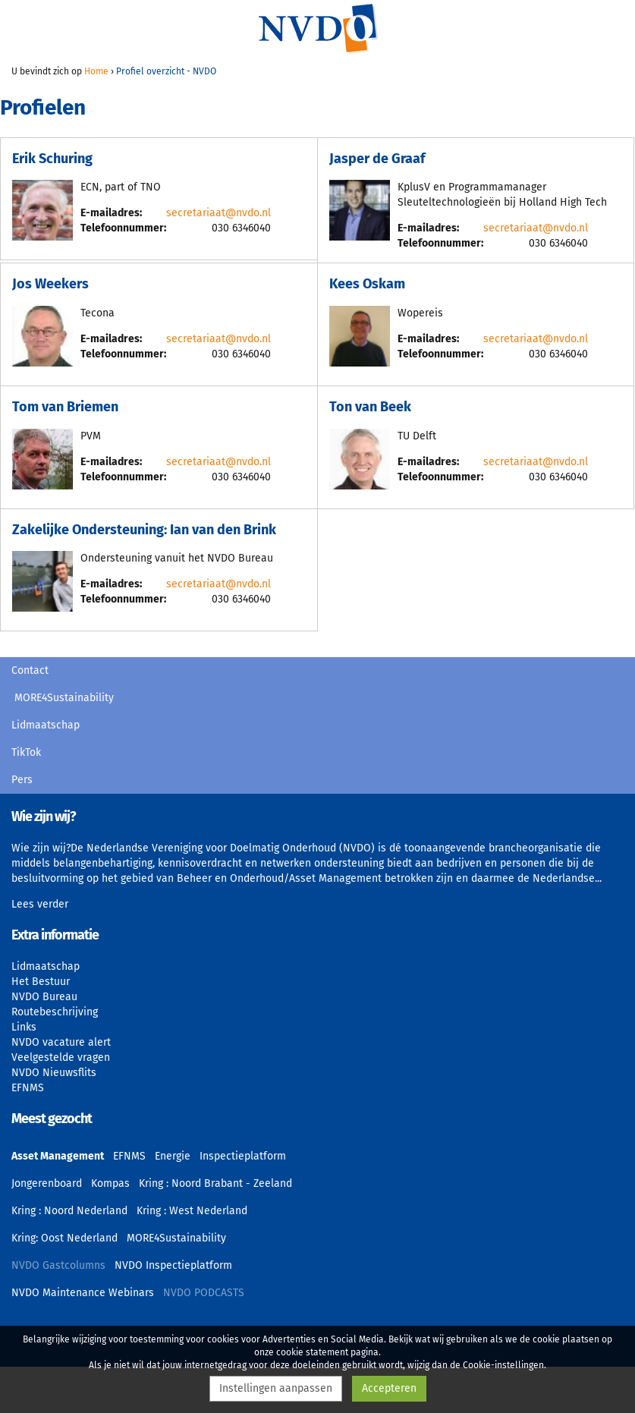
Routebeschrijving (54, 1011)
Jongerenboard (46, 1183)
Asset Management (57, 1156)
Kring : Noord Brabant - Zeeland (215, 1183)
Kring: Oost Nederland (64, 1238)
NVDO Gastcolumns (58, 1265)
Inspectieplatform (243, 1156)
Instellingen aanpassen (275, 1388)
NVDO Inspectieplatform (173, 1265)
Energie (172, 1156)
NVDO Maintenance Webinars (82, 1292)
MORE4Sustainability (64, 697)
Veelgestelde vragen (60, 1057)
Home (96, 71)
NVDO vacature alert (61, 1042)
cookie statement (312, 1352)
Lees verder (39, 904)
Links (23, 1027)
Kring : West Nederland (192, 1210)
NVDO (318, 28)
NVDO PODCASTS (203, 1292)
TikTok (26, 752)
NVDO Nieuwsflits (53, 1072)
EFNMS (27, 1087)
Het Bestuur (40, 981)
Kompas (110, 1183)
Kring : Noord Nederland (69, 1210)
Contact (30, 670)
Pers (22, 779)
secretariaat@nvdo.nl (218, 212)
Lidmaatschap (45, 725)
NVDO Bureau (44, 996)
